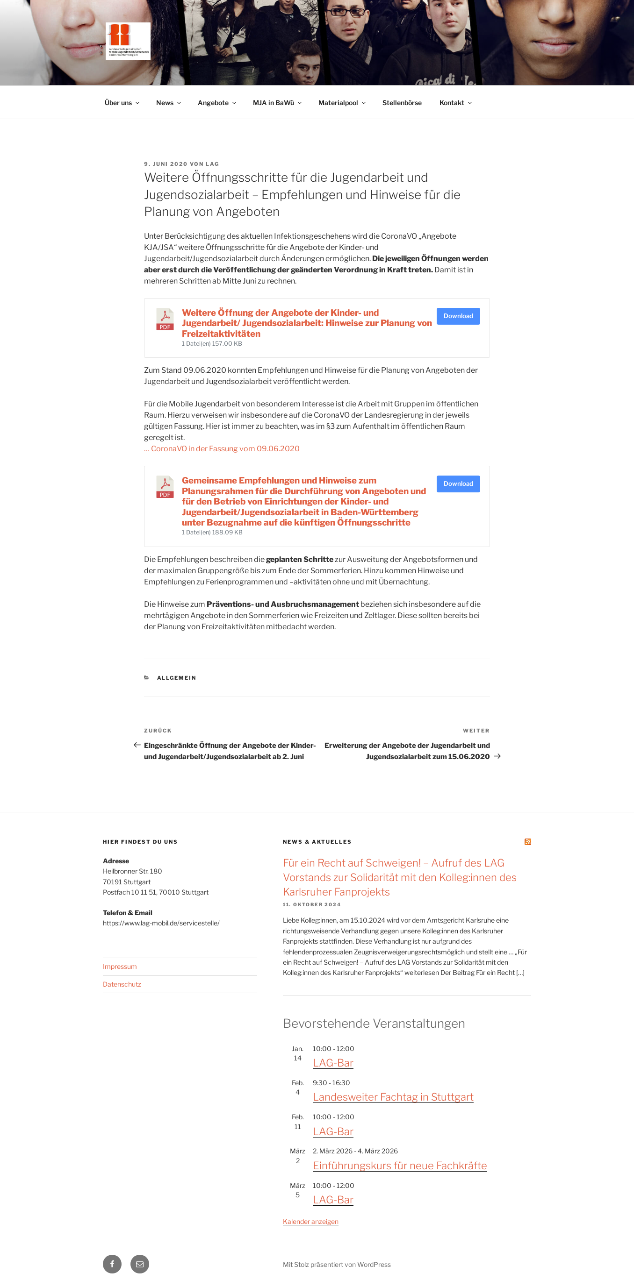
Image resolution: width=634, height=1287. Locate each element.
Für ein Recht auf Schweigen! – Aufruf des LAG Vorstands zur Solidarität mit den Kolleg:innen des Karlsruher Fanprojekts (400, 877)
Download (458, 316)
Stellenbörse (402, 103)
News (169, 103)
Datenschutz (122, 984)
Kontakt (456, 103)
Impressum (120, 966)
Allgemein (177, 678)
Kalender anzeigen (311, 1221)
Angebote (218, 103)
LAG (212, 164)
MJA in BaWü (278, 103)
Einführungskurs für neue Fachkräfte (400, 1165)
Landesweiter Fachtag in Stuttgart (393, 1097)
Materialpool (342, 103)
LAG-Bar (333, 1063)
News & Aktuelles (317, 842)
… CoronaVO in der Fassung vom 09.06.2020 (222, 448)
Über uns (123, 103)
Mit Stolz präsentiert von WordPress (337, 1264)
